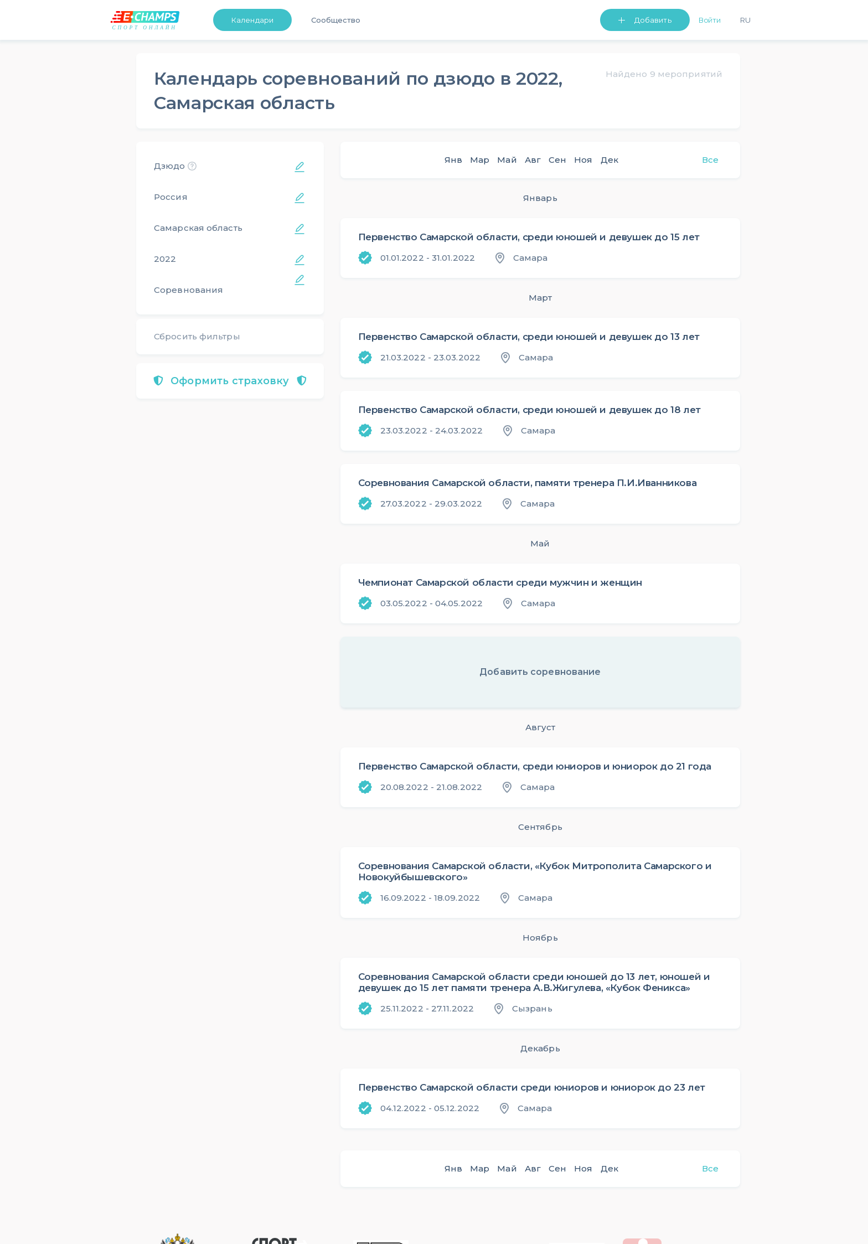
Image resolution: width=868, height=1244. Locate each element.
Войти (710, 20)
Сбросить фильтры (197, 336)
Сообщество (335, 20)
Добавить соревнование (540, 672)
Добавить (652, 20)
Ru (745, 20)
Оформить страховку (230, 381)
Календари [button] (252, 20)
